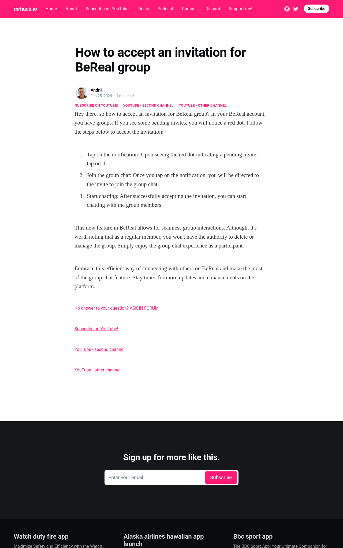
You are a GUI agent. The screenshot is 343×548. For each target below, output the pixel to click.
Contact (189, 8)
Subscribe (316, 8)
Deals (143, 8)
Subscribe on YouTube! (107, 8)
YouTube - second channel (148, 105)
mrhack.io (25, 9)
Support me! (240, 8)
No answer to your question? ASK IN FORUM (116, 308)
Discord (213, 8)
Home (51, 8)
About (71, 8)
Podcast (165, 8)
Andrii (96, 90)
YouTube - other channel (203, 105)
